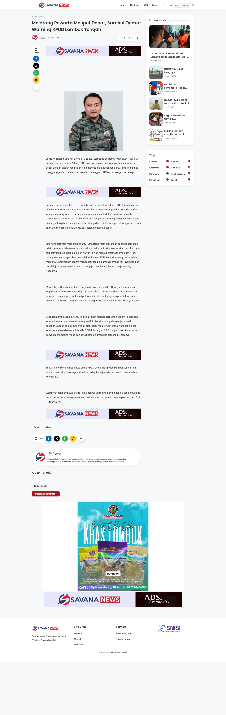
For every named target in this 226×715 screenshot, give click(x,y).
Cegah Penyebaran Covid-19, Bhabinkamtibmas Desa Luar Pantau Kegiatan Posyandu (175, 117)
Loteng (42, 16)
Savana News (121, 653)
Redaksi (78, 633)
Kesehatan (159, 167)
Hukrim (180, 161)
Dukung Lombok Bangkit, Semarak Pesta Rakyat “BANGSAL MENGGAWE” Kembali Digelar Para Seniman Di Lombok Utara (176, 132)
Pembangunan (180, 173)
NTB (145, 5)
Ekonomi (159, 161)
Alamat (77, 639)
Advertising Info (124, 633)
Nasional (134, 5)
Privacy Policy (123, 639)
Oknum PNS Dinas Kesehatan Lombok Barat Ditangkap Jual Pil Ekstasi (169, 55)
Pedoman (78, 644)
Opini (154, 5)
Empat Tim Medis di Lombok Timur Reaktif (176, 101)
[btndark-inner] (182, 5)
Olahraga (180, 167)
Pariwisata (159, 173)
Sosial (180, 180)
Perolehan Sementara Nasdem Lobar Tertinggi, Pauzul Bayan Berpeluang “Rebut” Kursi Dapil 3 (176, 86)
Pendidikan (159, 179)
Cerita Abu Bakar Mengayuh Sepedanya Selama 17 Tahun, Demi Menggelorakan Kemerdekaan (175, 70)
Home (123, 5)
